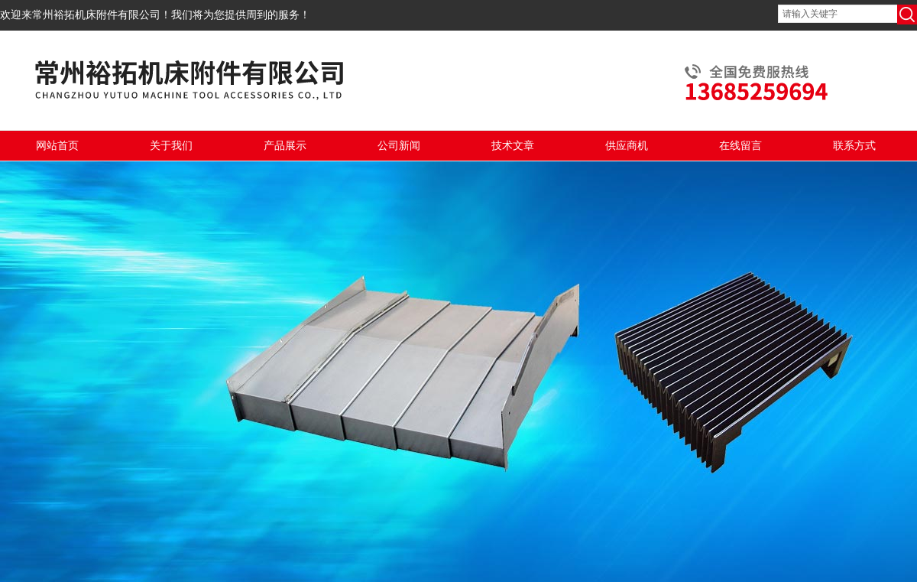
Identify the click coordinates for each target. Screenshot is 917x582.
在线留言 (740, 145)
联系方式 (854, 145)
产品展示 (285, 145)
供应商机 (626, 145)
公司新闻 (398, 145)
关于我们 (171, 145)
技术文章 (512, 145)
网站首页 (57, 145)
